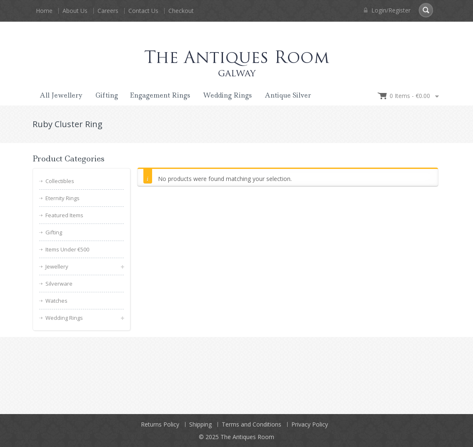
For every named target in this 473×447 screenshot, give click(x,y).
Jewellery (56, 266)
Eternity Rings (62, 198)
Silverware (59, 283)
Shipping (200, 424)
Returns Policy (160, 424)
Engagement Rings (160, 95)
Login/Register (387, 10)
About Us (75, 11)
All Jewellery (61, 95)
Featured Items (64, 215)
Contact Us (143, 11)
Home (44, 11)
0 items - (410, 96)
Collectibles (59, 181)
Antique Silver (288, 95)
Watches (56, 300)
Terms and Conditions (251, 424)
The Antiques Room (247, 436)
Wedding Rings (227, 95)
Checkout (181, 11)
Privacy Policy (309, 424)
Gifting (106, 95)
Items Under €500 (67, 249)
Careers (108, 11)
